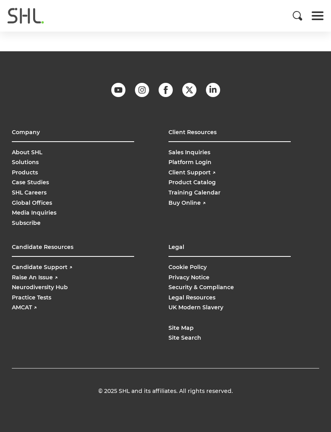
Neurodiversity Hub (40, 287)
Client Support (191, 172)
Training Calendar (194, 192)
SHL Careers (29, 192)
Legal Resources (191, 297)
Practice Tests (31, 297)
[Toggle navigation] (318, 15)
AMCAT (24, 307)
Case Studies (30, 182)
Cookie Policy (187, 267)
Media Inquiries (34, 212)
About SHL (27, 152)
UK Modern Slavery (195, 307)
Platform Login (189, 162)
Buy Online (187, 202)
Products (25, 172)
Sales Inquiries (189, 152)
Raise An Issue (35, 277)
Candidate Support (42, 267)
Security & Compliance (201, 287)
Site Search (184, 337)
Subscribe (26, 222)
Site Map (181, 327)
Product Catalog (192, 182)
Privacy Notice (188, 277)
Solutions (25, 162)
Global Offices (32, 202)
